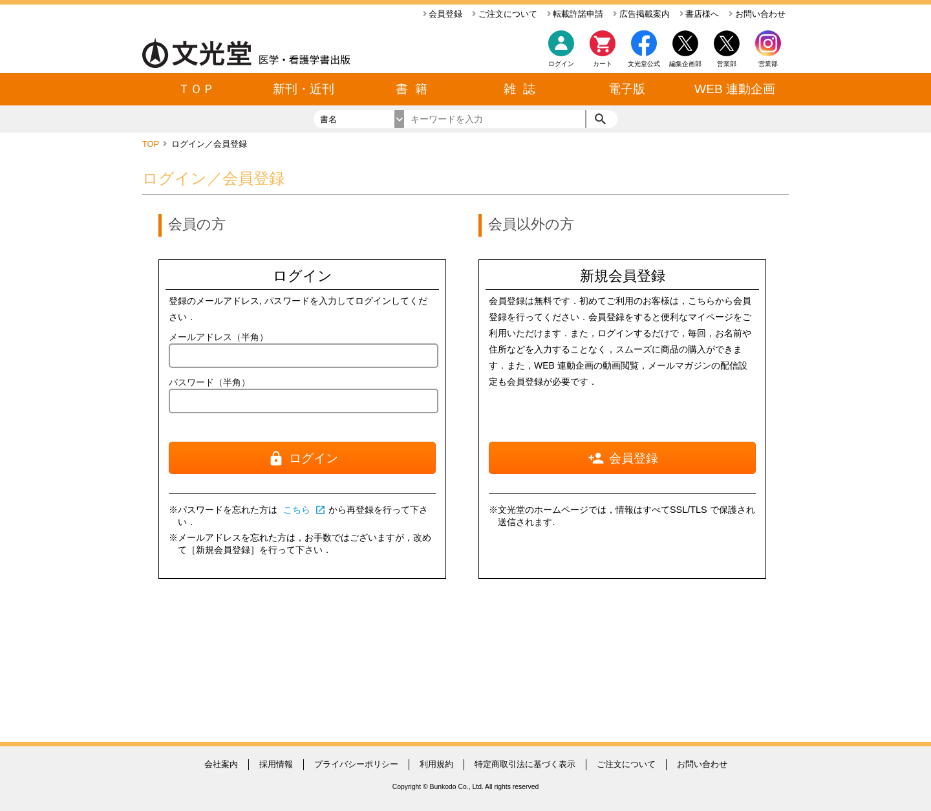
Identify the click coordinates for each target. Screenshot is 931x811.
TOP (151, 144)
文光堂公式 (644, 63)
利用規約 (436, 764)
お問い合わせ (757, 14)
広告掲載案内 (641, 14)
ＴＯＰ (196, 89)
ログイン (561, 63)
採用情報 (276, 764)
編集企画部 (685, 63)
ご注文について (504, 14)
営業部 (768, 63)
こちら (304, 509)
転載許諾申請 (575, 14)
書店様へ (700, 14)
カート (602, 52)
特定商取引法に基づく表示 (525, 764)
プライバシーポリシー (356, 764)
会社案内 (221, 764)
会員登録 (443, 14)
